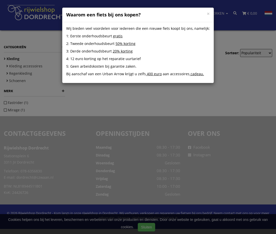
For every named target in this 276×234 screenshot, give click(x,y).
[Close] (208, 13)
